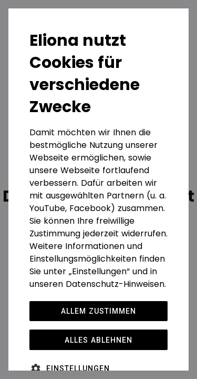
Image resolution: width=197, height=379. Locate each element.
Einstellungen (78, 368)
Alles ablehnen (98, 340)
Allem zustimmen (98, 311)
